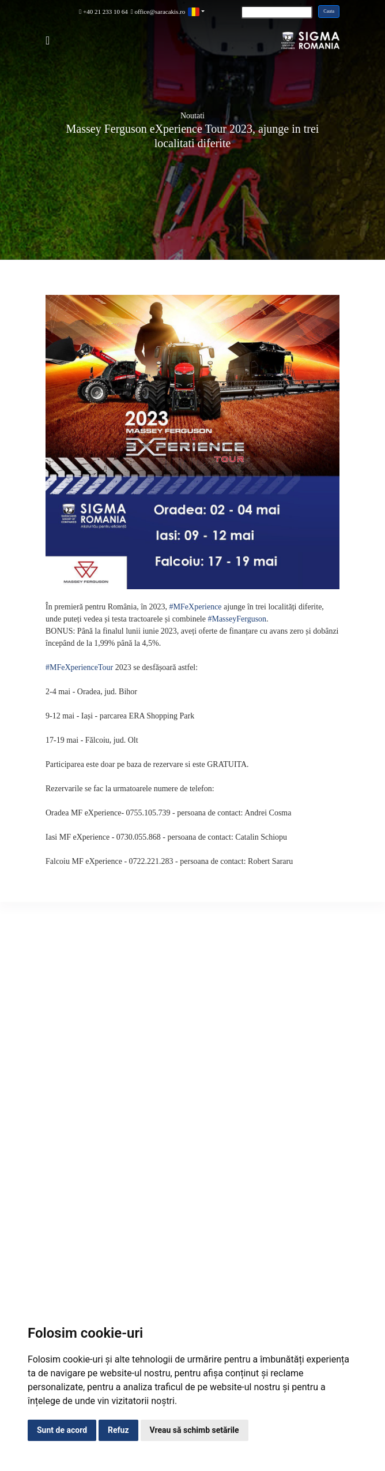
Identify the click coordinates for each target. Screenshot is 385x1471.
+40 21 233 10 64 (103, 11)
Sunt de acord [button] (62, 1430)
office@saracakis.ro (158, 11)
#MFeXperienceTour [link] (79, 667)
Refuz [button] (118, 1430)
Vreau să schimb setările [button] (194, 1430)
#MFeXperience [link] (195, 606)
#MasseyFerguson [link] (236, 619)
